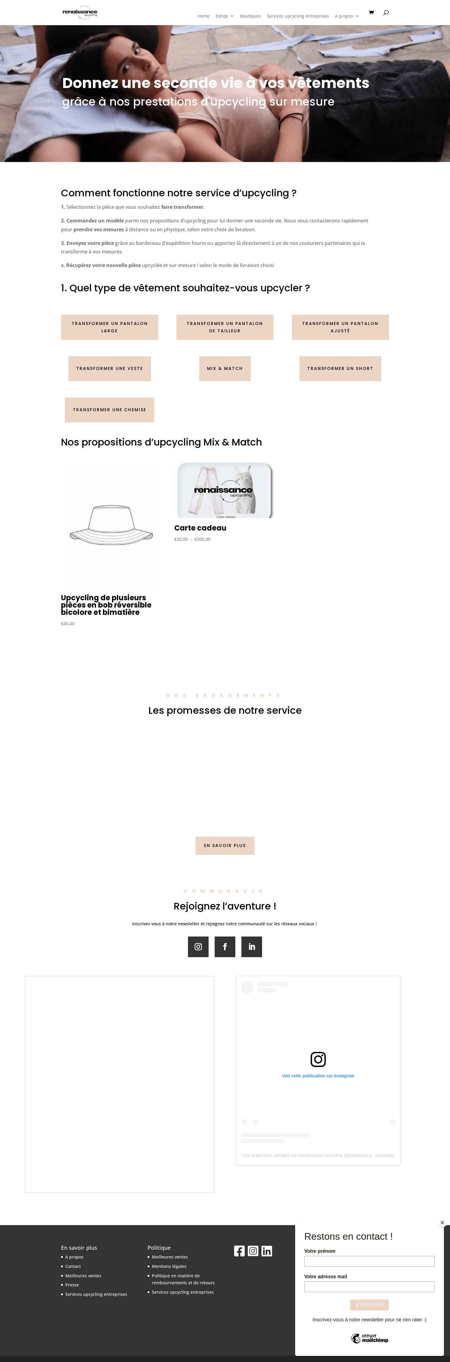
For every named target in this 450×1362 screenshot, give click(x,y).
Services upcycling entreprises (298, 16)
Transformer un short (340, 368)
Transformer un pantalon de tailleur (225, 327)
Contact (73, 1266)
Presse (72, 1285)
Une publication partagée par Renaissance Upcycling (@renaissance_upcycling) (318, 1155)
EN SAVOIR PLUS (225, 845)
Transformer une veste (109, 368)
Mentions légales (169, 1266)
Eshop (225, 16)
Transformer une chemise (109, 410)
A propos (347, 16)
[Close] (442, 1222)
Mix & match (225, 368)
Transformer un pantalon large (110, 327)
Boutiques (250, 16)
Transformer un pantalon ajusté (340, 327)
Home (204, 16)
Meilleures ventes (83, 1276)
